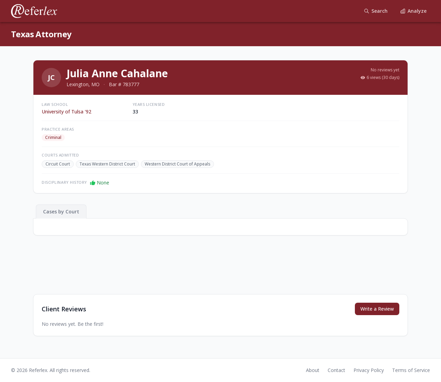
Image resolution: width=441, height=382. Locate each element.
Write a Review (377, 308)
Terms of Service (411, 370)
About (312, 370)
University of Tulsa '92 (66, 111)
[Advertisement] (220, 270)
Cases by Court (61, 211)
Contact (336, 370)
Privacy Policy (368, 370)
